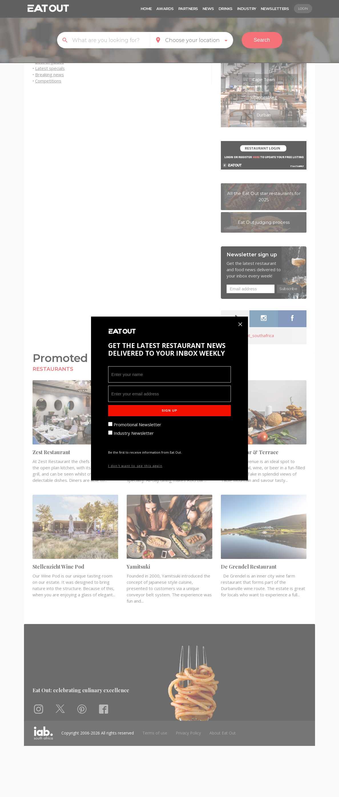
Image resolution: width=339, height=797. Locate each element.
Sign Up (169, 410)
